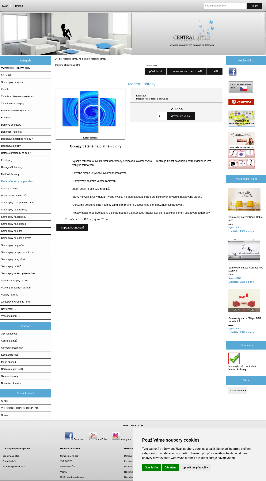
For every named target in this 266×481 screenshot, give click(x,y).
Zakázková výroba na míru (15, 301)
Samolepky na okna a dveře (16, 238)
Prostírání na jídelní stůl (14, 195)
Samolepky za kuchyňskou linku (18, 273)
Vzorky (63, 472)
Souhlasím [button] (151, 467)
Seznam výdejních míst (13, 466)
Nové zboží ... (8, 308)
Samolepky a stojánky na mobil (18, 202)
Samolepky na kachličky (14, 209)
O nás (4, 400)
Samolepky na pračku (13, 245)
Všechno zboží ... (10, 316)
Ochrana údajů (9, 340)
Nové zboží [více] (246, 178)
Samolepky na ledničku (13, 216)
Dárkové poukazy (132, 456)
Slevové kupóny (9, 376)
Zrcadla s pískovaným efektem (17, 96)
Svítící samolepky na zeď (14, 280)
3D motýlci (7, 75)
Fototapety (7, 160)
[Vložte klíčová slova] (225, 6)
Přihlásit (18, 5)
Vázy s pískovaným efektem (16, 287)
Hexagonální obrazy (12, 167)
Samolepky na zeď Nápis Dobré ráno (245, 204)
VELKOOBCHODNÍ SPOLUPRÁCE (20, 408)
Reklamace (129, 472)
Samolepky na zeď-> (12, 82)
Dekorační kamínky (11, 131)
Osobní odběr (9, 461)
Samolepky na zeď (69, 456)
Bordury (5, 117)
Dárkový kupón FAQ (12, 369)
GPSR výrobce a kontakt (72, 477)
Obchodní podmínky (12, 347)
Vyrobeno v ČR (67, 466)
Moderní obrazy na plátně (75, 58)
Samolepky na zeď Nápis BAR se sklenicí (244, 306)
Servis (4, 415)
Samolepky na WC (11, 266)
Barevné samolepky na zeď (16, 110)
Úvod (5, 5)
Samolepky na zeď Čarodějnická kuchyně (245, 255)
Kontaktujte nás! (9, 354)
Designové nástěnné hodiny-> (17, 138)
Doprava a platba (10, 456)
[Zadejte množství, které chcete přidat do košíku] (162, 116)
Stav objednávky (132, 477)
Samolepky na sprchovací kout (17, 252)
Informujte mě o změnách (242, 362)
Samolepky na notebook (14, 223)
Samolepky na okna (11, 230)
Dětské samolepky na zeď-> (16, 152)
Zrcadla (5, 89)
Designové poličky (11, 145)
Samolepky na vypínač (13, 259)
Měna (246, 380)
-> (16, 181)
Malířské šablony (10, 174)
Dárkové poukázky (11, 124)
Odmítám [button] (170, 467)
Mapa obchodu (9, 362)
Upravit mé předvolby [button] (195, 467)
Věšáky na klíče (9, 294)
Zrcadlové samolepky (12, 103)
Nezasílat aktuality (11, 383)
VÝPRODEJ (66, 461)
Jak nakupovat (9, 333)
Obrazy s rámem (10, 188)
